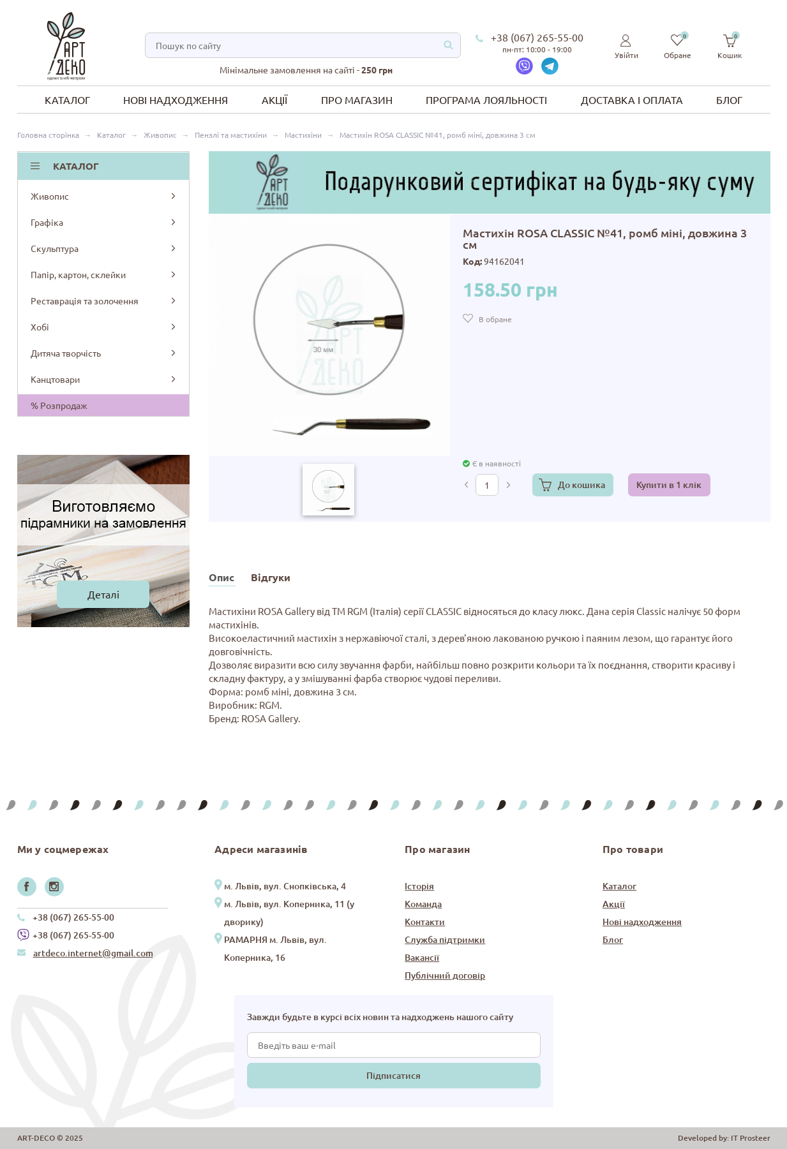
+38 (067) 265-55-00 (537, 37)
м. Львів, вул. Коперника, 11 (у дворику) (289, 913)
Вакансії (422, 957)
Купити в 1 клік (668, 484)
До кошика (581, 484)
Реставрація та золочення (104, 300)
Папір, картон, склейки (104, 274)
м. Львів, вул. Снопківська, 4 (285, 886)
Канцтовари (104, 379)
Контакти (425, 921)
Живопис (104, 196)
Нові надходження (175, 99)
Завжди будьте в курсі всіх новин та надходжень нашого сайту (380, 1017)
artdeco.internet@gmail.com (93, 953)
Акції (274, 99)
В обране (495, 319)
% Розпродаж (59, 405)
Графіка (104, 222)
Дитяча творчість (104, 353)
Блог (729, 99)
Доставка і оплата (632, 99)
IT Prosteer (750, 1137)
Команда (423, 904)
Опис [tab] (221, 577)
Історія (419, 886)
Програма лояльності (486, 99)
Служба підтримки (445, 939)
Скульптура (104, 248)
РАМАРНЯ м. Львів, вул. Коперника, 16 (275, 948)
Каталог (67, 99)
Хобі (104, 326)
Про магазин (357, 99)
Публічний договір (445, 975)
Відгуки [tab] (270, 577)
